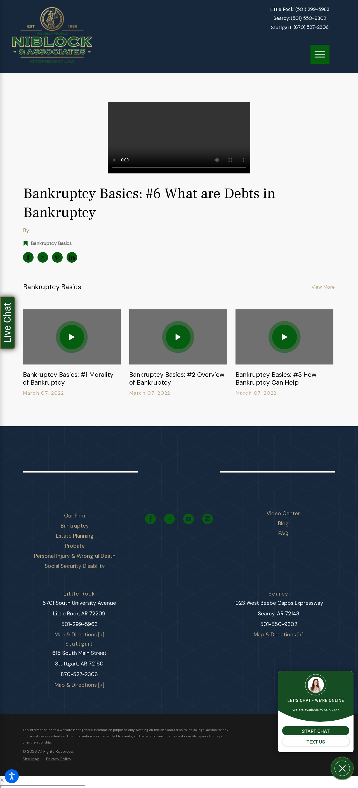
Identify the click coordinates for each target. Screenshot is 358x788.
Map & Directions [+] (79, 634)
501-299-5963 (79, 624)
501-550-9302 (278, 624)
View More (323, 287)
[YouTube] (188, 519)
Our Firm (74, 515)
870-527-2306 (79, 674)
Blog (283, 523)
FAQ (283, 533)
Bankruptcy (75, 525)
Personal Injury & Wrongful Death (75, 555)
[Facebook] (150, 519)
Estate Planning (74, 535)
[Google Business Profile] (207, 519)
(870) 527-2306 (311, 27)
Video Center (283, 513)
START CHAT (315, 731)
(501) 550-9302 (308, 18)
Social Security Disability (75, 566)
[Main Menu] (319, 54)
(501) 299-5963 (312, 9)
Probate (75, 545)
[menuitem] (75, 516)
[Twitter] (169, 519)
